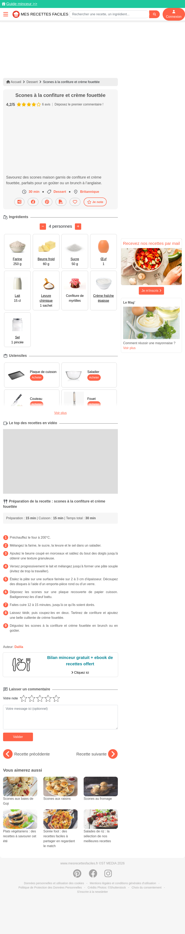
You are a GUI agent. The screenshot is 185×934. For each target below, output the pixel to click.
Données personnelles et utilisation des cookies (54, 883)
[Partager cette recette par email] (19, 202)
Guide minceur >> (21, 4)
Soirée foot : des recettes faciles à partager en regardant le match (60, 832)
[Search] (154, 14)
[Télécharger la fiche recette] (61, 202)
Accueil (13, 82)
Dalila (18, 647)
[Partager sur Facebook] (33, 202)
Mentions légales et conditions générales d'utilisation (123, 883)
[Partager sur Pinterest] (47, 202)
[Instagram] (108, 875)
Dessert (32, 82)
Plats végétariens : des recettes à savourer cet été (20, 830)
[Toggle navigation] (5, 14)
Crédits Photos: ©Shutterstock (107, 887)
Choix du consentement (147, 887)
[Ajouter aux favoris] (75, 202)
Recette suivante (97, 754)
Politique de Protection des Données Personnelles (50, 887)
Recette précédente (26, 754)
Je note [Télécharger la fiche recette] (95, 202)
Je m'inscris (151, 290)
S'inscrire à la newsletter (92, 891)
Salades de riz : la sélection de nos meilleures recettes (101, 830)
